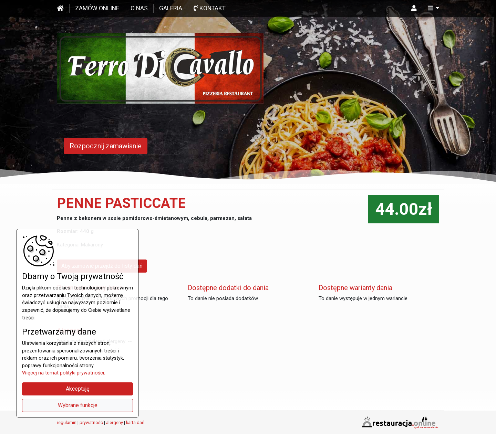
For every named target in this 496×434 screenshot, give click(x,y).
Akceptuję (77, 388)
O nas (139, 8)
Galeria (170, 8)
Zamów (97, 8)
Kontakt (210, 8)
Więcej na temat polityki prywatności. (63, 373)
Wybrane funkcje (77, 405)
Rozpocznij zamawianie (106, 146)
